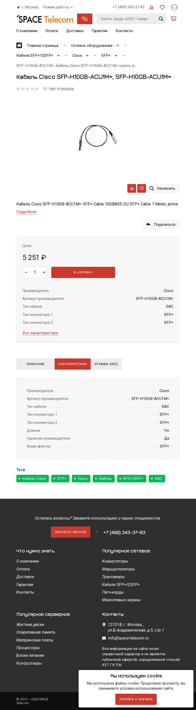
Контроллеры (29, 663)
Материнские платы (34, 640)
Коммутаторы (115, 561)
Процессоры (28, 647)
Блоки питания (30, 655)
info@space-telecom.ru (128, 638)
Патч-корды (113, 592)
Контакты (124, 31)
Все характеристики (40, 333)
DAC (158, 478)
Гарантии (99, 31)
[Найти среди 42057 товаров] (131, 18)
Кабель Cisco (34, 478)
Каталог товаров (85, 19)
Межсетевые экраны (121, 599)
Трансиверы (113, 576)
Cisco (83, 478)
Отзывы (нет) (112, 364)
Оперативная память (35, 632)
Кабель (105, 478)
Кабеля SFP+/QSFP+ (121, 584)
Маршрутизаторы (118, 569)
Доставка (74, 31)
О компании (26, 31)
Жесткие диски (30, 624)
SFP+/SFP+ (133, 478)
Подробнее (26, 212)
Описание (36, 364)
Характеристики (74, 364)
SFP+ (62, 478)
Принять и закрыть (136, 699)
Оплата (51, 31)
